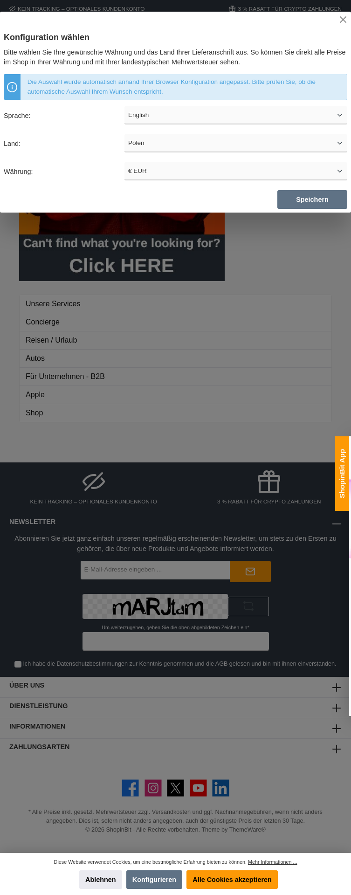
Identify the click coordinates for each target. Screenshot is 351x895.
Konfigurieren (154, 879)
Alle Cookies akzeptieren (232, 879)
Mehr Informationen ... (272, 862)
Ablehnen (100, 879)
